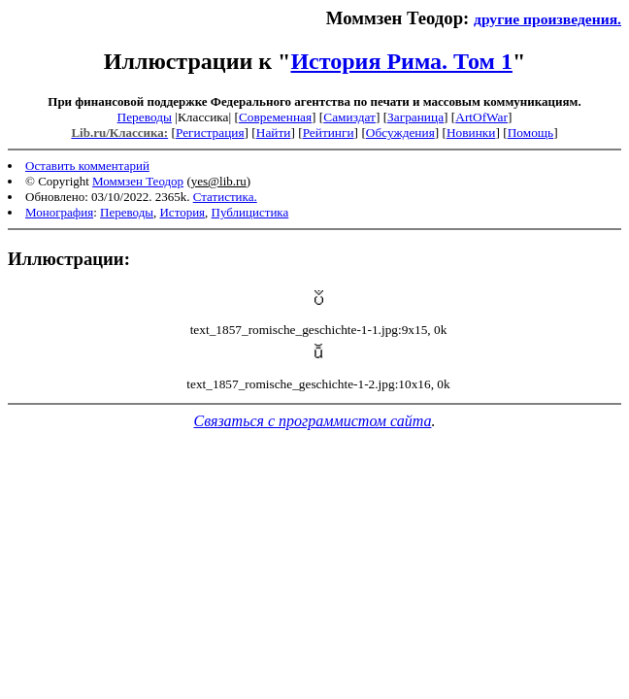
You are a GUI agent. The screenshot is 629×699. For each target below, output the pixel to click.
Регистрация (210, 132)
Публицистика (250, 212)
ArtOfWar (481, 117)
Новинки (471, 132)
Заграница (415, 117)
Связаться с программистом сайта (313, 421)
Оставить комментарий (87, 165)
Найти (273, 132)
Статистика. (225, 196)
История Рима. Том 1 (401, 61)
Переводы (144, 117)
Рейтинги (328, 132)
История (182, 212)
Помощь (530, 132)
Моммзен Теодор (137, 181)
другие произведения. (547, 19)
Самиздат (349, 117)
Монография (59, 212)
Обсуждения (400, 132)
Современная (275, 117)
